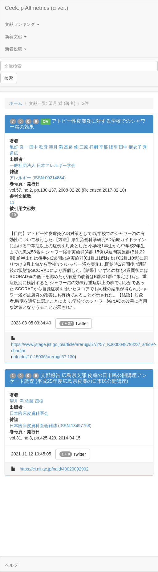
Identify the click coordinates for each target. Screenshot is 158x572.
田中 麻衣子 (130, 147)
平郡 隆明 (108, 147)
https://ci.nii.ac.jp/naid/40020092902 (54, 469)
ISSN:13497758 (75, 425)
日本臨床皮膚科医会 (29, 413)
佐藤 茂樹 (34, 401)
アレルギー (20, 177)
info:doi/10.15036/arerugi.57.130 (44, 356)
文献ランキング (22, 24)
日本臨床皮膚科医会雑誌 (33, 425)
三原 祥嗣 (88, 147)
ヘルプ (11, 565)
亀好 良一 (19, 147)
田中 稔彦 (38, 147)
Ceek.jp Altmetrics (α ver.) (36, 8)
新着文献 (15, 36)
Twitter (73, 323)
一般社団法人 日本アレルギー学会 (42, 165)
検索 (8, 78)
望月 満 (56, 147)
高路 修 (71, 147)
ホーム (15, 103)
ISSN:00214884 (49, 177)
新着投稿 (15, 48)
